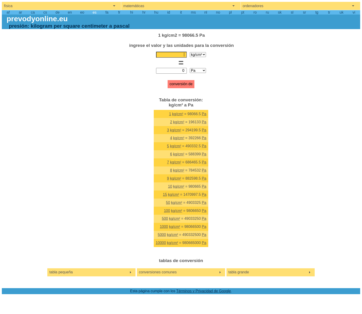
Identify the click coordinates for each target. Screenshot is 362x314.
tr (329, 12)
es (95, 12)
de (57, 12)
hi (131, 12)
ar (20, 12)
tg (316, 12)
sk (280, 12)
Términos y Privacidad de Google (203, 291)
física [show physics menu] (8, 6)
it (181, 12)
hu (156, 12)
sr (304, 12)
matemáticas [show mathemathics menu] (133, 6)
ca (33, 12)
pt (242, 12)
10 (170, 186)
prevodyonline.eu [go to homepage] (37, 19)
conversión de (181, 84)
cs (45, 12)
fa (106, 12)
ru (267, 12)
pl (230, 12)
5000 (162, 235)
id (168, 12)
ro (255, 12)
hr (143, 12)
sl (292, 12)
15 (165, 194)
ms (193, 12)
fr (119, 12)
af (8, 12)
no (218, 12)
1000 (164, 227)
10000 (161, 243)
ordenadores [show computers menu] (253, 6)
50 (168, 203)
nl (205, 12)
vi (354, 12)
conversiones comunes (158, 272)
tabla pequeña (61, 272)
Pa (204, 114)
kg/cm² (177, 114)
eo (82, 12)
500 (165, 218)
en (70, 12)
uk (342, 12)
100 (167, 211)
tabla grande (238, 272)
